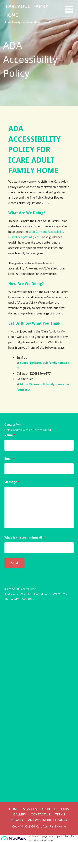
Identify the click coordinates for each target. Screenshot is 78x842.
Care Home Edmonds (18, 734)
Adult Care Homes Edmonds (22, 725)
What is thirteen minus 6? (24, 537)
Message (12, 482)
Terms (60, 814)
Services (30, 809)
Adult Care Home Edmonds (22, 715)
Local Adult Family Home (20, 782)
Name (9, 435)
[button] (71, 11)
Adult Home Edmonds (18, 706)
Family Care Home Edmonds (22, 744)
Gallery (19, 814)
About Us (48, 809)
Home (13, 809)
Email (9, 458)
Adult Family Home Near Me (22, 773)
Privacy (17, 819)
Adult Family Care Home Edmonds (26, 754)
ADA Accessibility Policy (47, 819)
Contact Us (40, 814)
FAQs (65, 809)
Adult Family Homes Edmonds (23, 763)
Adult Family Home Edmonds (22, 696)
